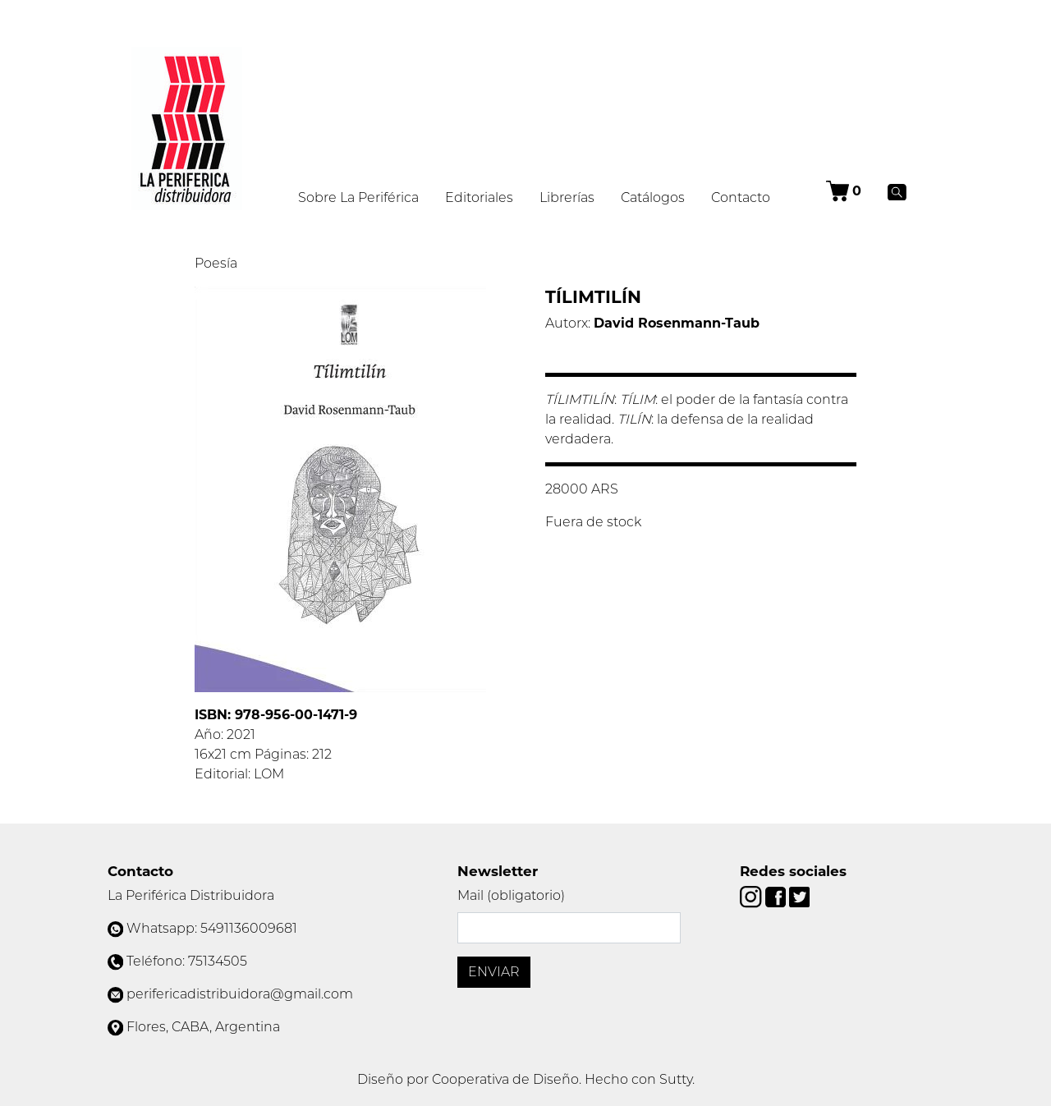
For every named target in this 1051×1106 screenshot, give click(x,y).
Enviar (494, 972)
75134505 (217, 961)
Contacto (740, 197)
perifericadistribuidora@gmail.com (239, 994)
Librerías (566, 197)
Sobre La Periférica (358, 197)
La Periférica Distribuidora (191, 895)
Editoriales (479, 197)
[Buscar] (897, 191)
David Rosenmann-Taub (677, 323)
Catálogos (653, 197)
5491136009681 (248, 928)
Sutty (675, 1079)
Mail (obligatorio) (511, 895)
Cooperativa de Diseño (505, 1079)
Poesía (216, 263)
